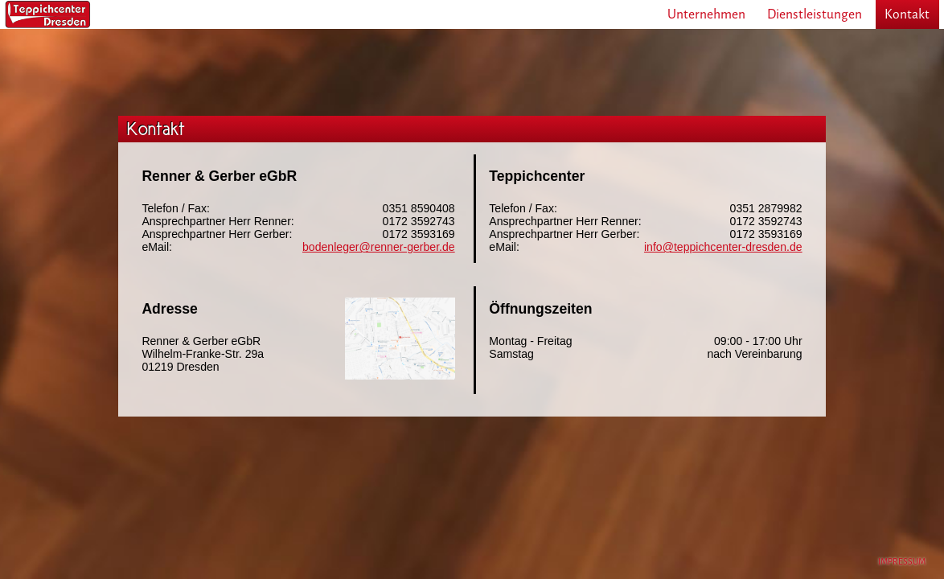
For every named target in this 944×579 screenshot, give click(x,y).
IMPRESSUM (902, 562)
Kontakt (907, 14)
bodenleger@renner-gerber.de (378, 246)
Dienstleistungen (814, 14)
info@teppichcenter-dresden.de (723, 246)
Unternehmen (706, 14)
